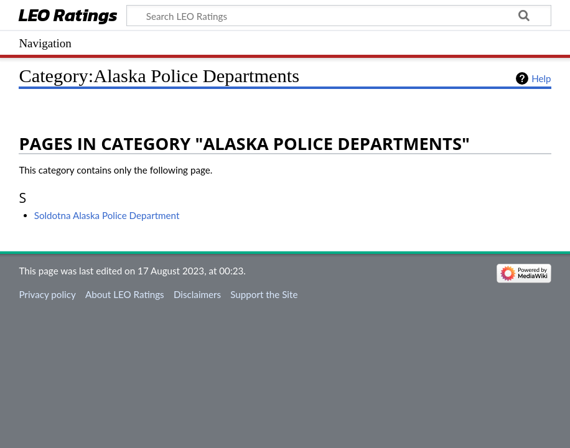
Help (541, 78)
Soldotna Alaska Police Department (107, 215)
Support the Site (263, 294)
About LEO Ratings (124, 294)
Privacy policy (47, 294)
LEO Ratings (68, 16)
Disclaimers (197, 294)
